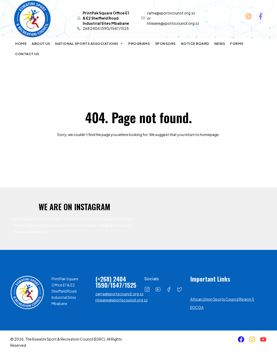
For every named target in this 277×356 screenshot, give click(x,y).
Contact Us (27, 54)
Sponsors (165, 43)
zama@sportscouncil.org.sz (119, 293)
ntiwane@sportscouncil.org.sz (121, 300)
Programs (139, 43)
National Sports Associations (89, 43)
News (219, 43)
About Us (41, 43)
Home (21, 43)
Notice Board (195, 43)
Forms (237, 43)
